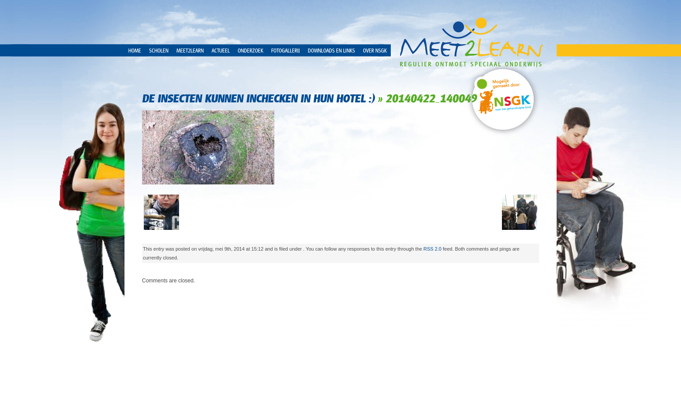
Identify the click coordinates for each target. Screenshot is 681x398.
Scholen (158, 51)
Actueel (221, 51)
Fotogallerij (285, 51)
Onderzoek (250, 51)
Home (134, 51)
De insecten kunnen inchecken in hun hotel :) (258, 98)
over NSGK (375, 51)
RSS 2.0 (432, 249)
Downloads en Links (331, 51)
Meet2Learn (190, 51)
